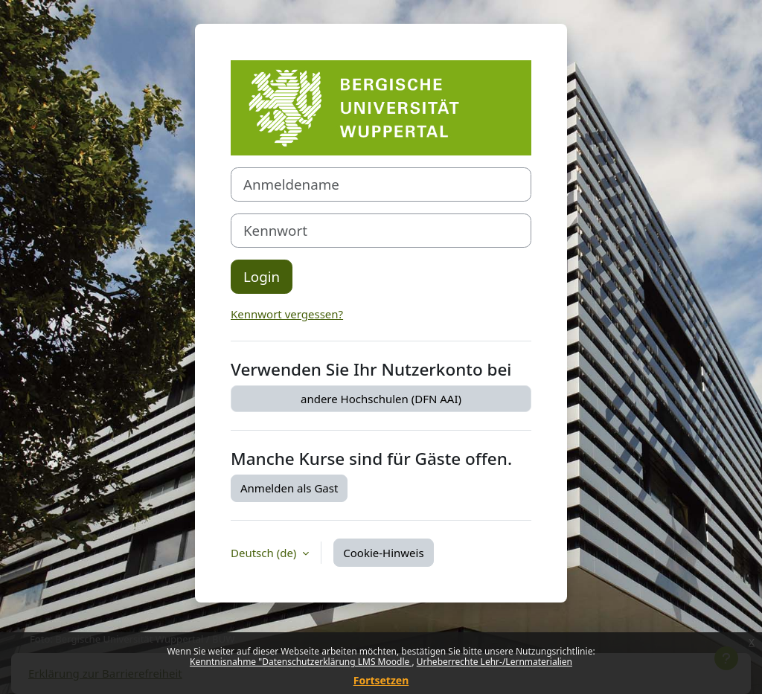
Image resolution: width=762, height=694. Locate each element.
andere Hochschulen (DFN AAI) (381, 398)
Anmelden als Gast (289, 488)
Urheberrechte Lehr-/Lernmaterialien (494, 661)
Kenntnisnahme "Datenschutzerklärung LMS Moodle (301, 661)
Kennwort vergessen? (287, 313)
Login (261, 276)
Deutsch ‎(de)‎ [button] (265, 552)
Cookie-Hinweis (383, 552)
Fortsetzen (381, 680)
